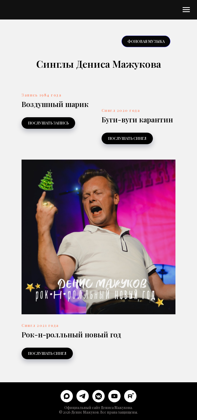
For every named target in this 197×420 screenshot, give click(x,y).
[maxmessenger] (67, 396)
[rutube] (130, 396)
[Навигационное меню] (186, 9)
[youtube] (114, 396)
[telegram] (82, 396)
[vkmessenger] (98, 396)
